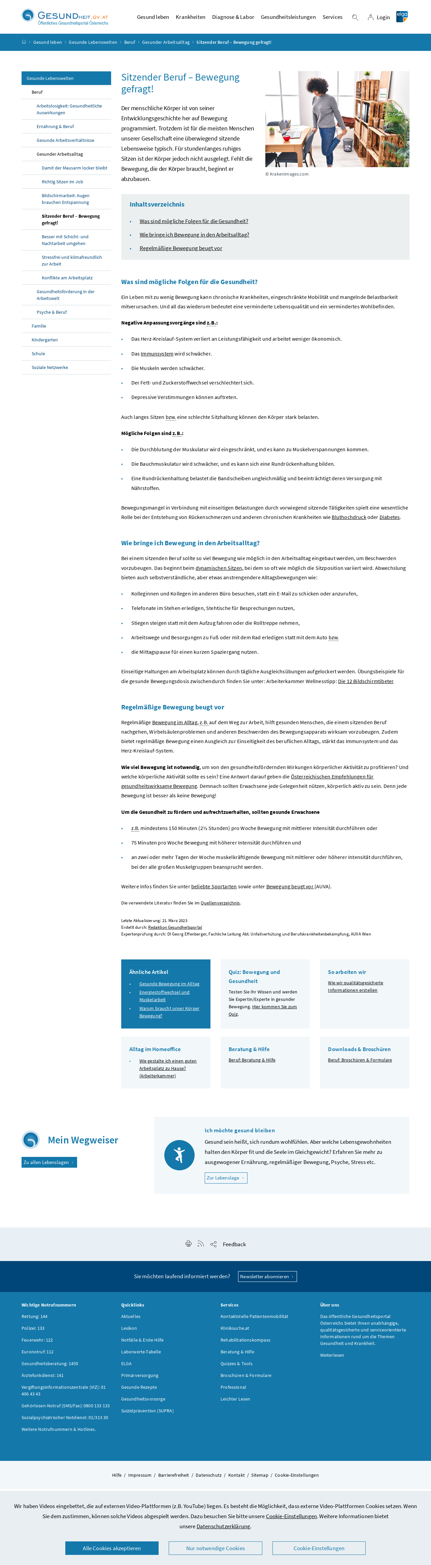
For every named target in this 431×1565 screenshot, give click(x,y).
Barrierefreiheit (173, 1478)
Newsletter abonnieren (267, 1279)
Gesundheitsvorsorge (143, 1402)
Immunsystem (157, 356)
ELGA (126, 1366)
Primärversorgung (140, 1378)
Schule (38, 357)
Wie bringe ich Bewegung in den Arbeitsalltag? (195, 237)
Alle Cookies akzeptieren (112, 1548)
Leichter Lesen (235, 1402)
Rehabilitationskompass (245, 1343)
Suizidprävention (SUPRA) (147, 1414)
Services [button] (332, 18)
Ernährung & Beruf (55, 129)
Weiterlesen (332, 1358)
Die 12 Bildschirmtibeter (366, 683)
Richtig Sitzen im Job (62, 185)
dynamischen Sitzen (219, 570)
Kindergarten (45, 343)
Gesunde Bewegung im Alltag (169, 987)
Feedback (234, 1247)
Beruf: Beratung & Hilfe (252, 1063)
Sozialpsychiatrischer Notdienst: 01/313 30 (65, 1420)
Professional (233, 1390)
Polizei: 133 (33, 1331)
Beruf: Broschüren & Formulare (360, 1063)
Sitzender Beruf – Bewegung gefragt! (71, 222)
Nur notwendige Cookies (215, 1548)
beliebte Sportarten (214, 889)
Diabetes (389, 520)
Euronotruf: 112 (38, 1355)
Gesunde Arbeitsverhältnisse (65, 143)
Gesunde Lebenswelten (93, 45)
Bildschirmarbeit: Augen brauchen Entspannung (66, 201)
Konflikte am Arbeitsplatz (67, 281)
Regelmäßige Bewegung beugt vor (181, 251)
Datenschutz (209, 1478)
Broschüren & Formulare (246, 1378)
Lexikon (129, 1331)
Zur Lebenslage (227, 1180)
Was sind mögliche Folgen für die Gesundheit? (194, 224)
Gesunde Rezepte (139, 1390)
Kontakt (236, 1478)
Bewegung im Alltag (174, 725)
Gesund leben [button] (153, 18)
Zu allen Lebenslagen (49, 1165)
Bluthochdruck (349, 520)
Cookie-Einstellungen (291, 1516)
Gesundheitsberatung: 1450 (50, 1366)
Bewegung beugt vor (290, 889)
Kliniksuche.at (235, 1331)
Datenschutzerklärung (224, 1526)
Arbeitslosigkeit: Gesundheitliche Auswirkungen (69, 112)
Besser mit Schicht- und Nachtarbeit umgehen (65, 243)
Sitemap (259, 1478)
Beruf (129, 45)
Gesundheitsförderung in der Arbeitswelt (66, 297)
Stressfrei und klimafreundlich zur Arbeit (72, 263)
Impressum (140, 1478)
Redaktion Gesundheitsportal (175, 930)
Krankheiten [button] (190, 18)
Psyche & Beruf (52, 315)
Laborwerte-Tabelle (141, 1355)
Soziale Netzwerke (50, 370)
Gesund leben (47, 45)
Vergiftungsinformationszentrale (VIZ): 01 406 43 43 (64, 1393)
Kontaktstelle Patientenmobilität (255, 1319)
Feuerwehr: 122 (37, 1343)
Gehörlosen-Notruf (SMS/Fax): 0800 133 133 (66, 1409)
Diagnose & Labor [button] (233, 18)
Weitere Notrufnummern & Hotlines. (59, 1432)
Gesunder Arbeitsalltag (166, 45)
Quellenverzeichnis (220, 906)
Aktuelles (131, 1319)
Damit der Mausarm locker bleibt (74, 171)
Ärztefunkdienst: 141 (43, 1378)
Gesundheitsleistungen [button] (288, 18)
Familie (39, 329)
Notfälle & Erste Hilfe (142, 1343)
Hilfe (117, 1478)
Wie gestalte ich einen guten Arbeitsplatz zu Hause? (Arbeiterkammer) (168, 1071)
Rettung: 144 (34, 1319)
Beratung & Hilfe (237, 1355)
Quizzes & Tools (237, 1366)
